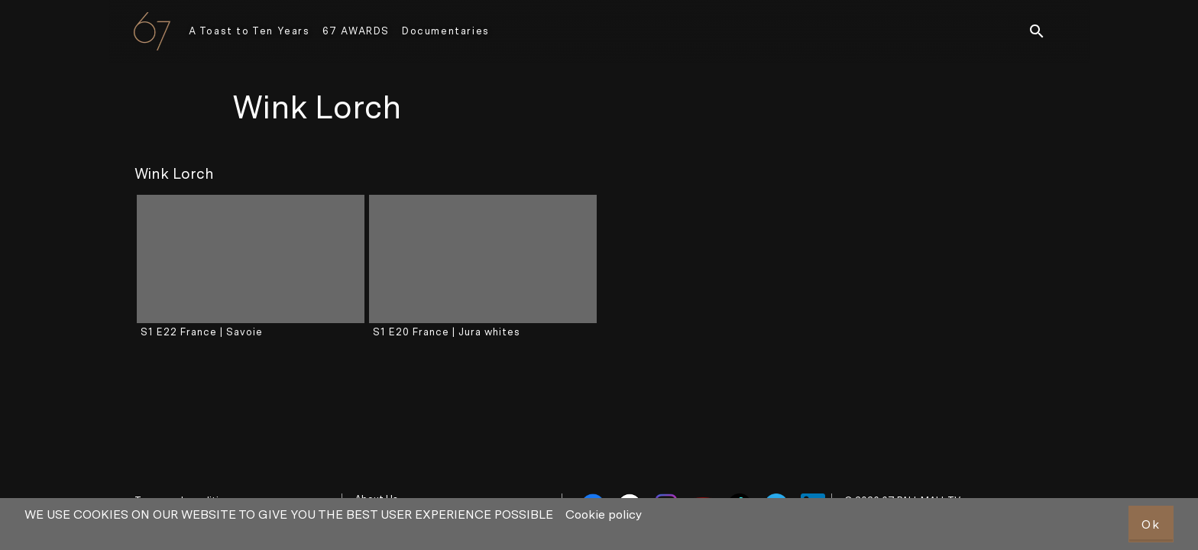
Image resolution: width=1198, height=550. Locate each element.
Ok (1151, 524)
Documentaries (446, 31)
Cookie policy (603, 514)
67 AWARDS (356, 31)
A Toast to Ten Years (249, 31)
